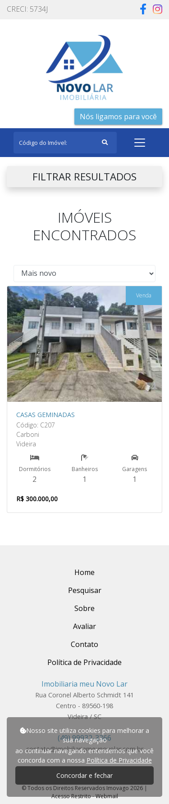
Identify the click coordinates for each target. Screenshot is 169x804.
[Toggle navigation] (139, 143)
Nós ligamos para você (118, 116)
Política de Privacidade (119, 760)
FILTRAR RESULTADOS (84, 177)
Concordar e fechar (84, 775)
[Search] (65, 142)
